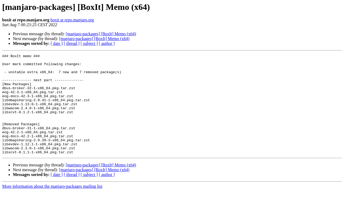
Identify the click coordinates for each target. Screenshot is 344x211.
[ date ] (57, 43)
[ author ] (107, 43)
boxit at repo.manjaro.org (72, 20)
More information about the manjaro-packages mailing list (52, 206)
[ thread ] (72, 43)
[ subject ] (89, 43)
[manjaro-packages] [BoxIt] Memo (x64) (101, 34)
